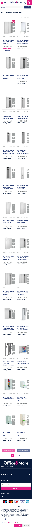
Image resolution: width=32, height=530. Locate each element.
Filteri (28, 7)
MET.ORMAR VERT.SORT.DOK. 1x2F (22, 398)
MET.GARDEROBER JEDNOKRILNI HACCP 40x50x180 (8, 187)
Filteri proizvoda (23, 451)
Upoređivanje (8, 451)
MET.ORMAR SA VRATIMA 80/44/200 (8, 397)
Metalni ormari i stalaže (5, 36)
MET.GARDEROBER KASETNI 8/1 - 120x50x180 (8, 257)
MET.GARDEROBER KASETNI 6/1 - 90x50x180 (23, 222)
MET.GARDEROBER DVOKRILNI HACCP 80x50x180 (23, 77)
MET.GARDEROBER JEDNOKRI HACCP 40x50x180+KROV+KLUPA (9, 152)
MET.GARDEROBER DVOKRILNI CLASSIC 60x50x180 (8, 77)
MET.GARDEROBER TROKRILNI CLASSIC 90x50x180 (8, 293)
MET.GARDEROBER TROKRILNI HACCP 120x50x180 (23, 293)
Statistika (11, 522)
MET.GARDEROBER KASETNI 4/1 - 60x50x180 (8, 222)
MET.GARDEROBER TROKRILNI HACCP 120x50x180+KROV (8, 328)
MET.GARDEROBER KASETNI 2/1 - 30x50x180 (23, 187)
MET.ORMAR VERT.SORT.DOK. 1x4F (22, 434)
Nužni (5, 522)
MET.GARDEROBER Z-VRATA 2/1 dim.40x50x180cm (23, 328)
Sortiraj (3, 7)
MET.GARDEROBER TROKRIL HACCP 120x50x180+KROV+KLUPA (23, 257)
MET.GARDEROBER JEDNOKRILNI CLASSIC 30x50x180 (23, 152)
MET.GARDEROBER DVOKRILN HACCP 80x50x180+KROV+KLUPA (23, 41)
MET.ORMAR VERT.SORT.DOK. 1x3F (8, 434)
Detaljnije (3, 519)
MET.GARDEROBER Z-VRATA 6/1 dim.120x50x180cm (8, 363)
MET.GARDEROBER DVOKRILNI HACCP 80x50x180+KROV (8, 116)
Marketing (19, 522)
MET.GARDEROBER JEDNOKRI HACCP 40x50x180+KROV (23, 116)
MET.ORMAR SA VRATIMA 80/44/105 (23, 362)
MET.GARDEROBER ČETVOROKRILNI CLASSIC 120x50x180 (8, 42)
